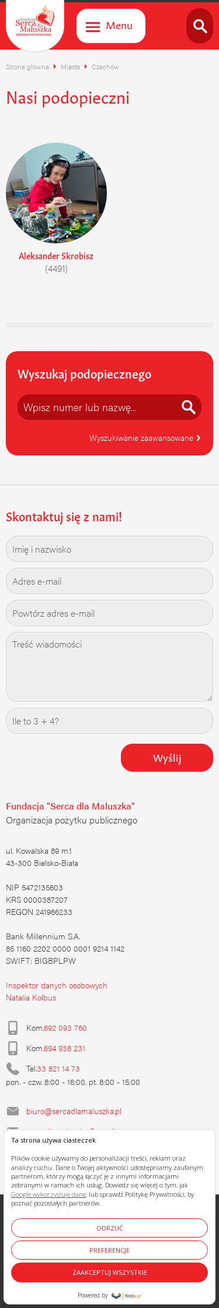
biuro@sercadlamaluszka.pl (73, 1110)
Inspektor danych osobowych (56, 985)
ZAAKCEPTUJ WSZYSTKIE (109, 1272)
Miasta (70, 66)
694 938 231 (64, 1048)
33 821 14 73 (58, 1068)
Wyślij (167, 756)
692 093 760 (65, 1027)
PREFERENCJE (109, 1250)
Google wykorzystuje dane (48, 1194)
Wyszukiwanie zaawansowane (145, 437)
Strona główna (27, 66)
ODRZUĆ (109, 1228)
